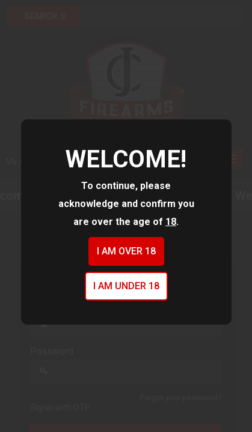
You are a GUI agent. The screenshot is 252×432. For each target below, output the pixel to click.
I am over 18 (126, 251)
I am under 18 (126, 286)
